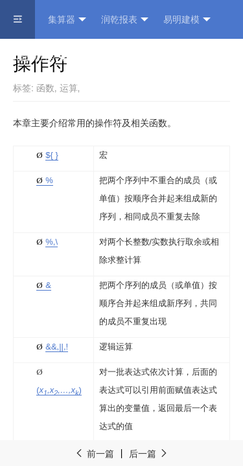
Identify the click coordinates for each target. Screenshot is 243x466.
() (59, 390)
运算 (69, 88)
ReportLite (39, 58)
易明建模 (187, 19)
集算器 (67, 19)
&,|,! (56, 346)
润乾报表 (124, 19)
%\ (51, 242)
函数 (45, 88)
